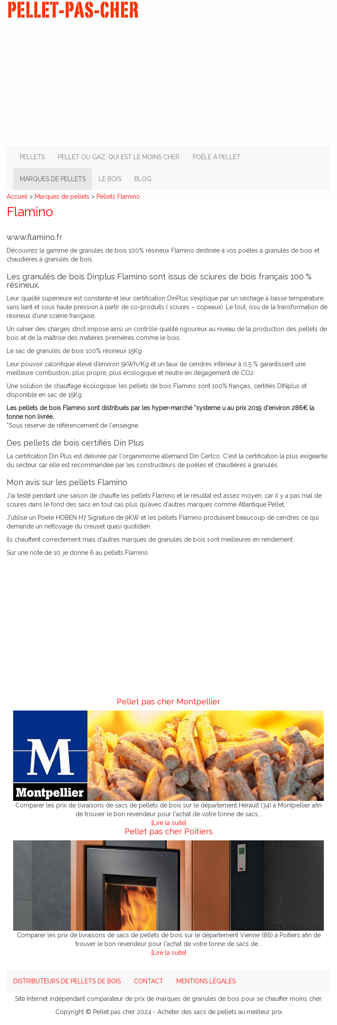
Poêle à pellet (216, 157)
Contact (148, 981)
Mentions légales (206, 981)
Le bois (110, 178)
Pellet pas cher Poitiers (169, 831)
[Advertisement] (168, 80)
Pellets (32, 157)
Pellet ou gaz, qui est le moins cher (118, 157)
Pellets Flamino (118, 196)
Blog (142, 178)
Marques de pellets (53, 178)
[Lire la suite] (168, 822)
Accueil (17, 196)
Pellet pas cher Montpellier (168, 701)
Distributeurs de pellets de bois (67, 981)
